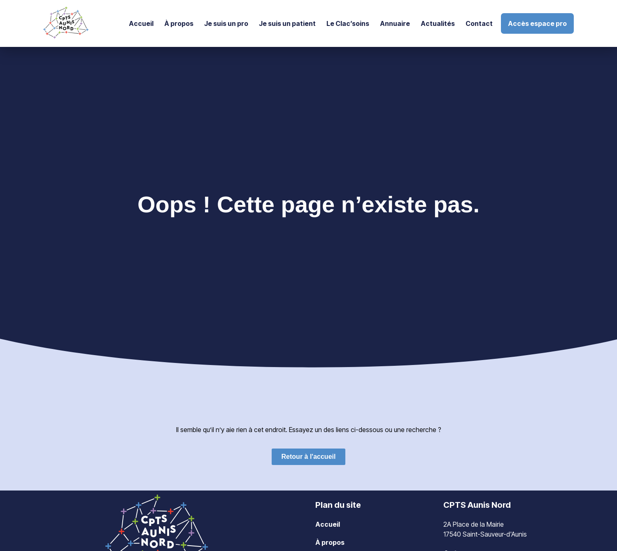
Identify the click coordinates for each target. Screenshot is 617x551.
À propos (178, 23)
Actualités (438, 23)
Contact (479, 23)
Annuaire (395, 23)
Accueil (141, 23)
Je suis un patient (287, 23)
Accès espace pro (537, 23)
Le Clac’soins (347, 23)
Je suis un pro (226, 23)
